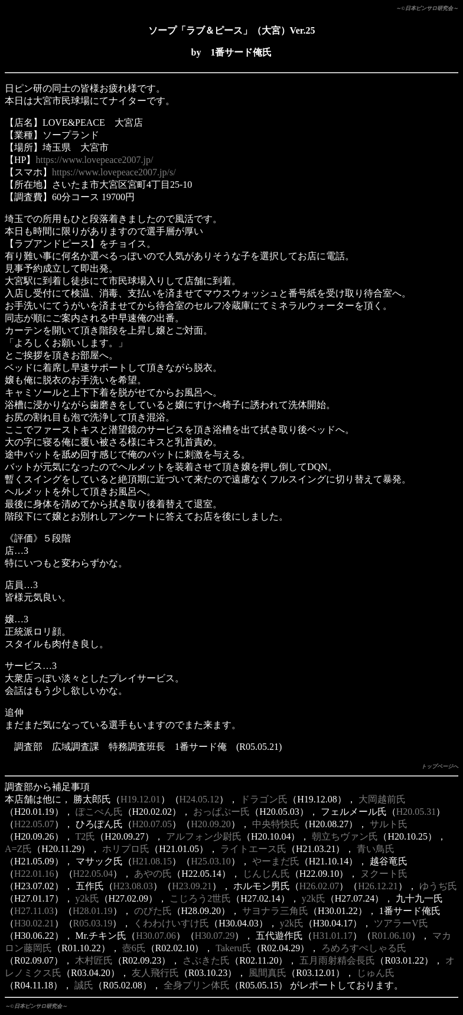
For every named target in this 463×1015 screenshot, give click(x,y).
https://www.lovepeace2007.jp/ (94, 160)
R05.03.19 (93, 923)
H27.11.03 (34, 911)
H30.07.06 (156, 936)
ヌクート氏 (383, 874)
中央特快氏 (275, 824)
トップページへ (439, 766)
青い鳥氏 (375, 849)
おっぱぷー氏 (221, 812)
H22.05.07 (34, 824)
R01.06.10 (391, 936)
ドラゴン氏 (264, 799)
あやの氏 (153, 874)
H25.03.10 (211, 861)
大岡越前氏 (382, 799)
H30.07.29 (215, 936)
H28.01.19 (93, 911)
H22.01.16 (34, 874)
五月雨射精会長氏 (337, 960)
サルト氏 (388, 824)
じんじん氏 (266, 874)
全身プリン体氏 (197, 985)
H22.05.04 (93, 874)
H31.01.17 (332, 936)
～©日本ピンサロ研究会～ (427, 8)
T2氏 (86, 836)
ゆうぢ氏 (438, 886)
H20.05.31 (416, 812)
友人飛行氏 (155, 973)
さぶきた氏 (206, 960)
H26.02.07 (319, 886)
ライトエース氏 (253, 849)
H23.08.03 (133, 886)
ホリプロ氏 (125, 849)
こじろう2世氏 (200, 898)
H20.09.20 (211, 824)
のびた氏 (153, 911)
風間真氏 (267, 973)
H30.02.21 (34, 923)
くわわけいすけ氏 (171, 923)
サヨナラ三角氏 (275, 911)
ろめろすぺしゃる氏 (363, 948)
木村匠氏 (94, 960)
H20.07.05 (152, 824)
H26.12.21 (378, 886)
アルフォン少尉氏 (204, 836)
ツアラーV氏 (401, 923)
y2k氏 (87, 898)
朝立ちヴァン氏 (345, 836)
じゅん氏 (375, 973)
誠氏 (83, 985)
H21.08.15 (152, 861)
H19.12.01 (140, 799)
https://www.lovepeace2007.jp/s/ (114, 172)
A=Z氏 (18, 849)
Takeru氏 (233, 948)
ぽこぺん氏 (99, 812)
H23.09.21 (192, 886)
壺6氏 (134, 948)
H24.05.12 (200, 799)
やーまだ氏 (275, 861)
